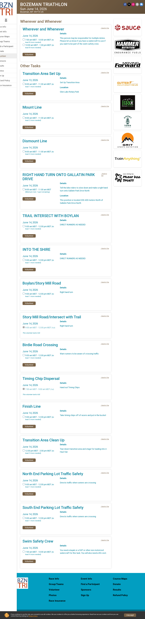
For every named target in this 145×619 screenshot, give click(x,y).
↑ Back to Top (106, 28)
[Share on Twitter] (129, 4)
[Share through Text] (141, 4)
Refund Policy (8, 80)
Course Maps (8, 36)
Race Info (6, 27)
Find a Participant (10, 46)
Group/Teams (8, 41)
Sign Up (5, 75)
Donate (5, 51)
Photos (5, 71)
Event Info (6, 31)
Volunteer (6, 56)
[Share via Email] (137, 4)
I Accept (130, 615)
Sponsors (6, 61)
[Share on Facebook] (125, 4)
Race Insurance (9, 85)
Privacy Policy (33, 616)
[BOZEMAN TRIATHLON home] (10, 9)
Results (5, 66)
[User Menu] (11, 20)
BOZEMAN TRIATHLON (48, 4)
